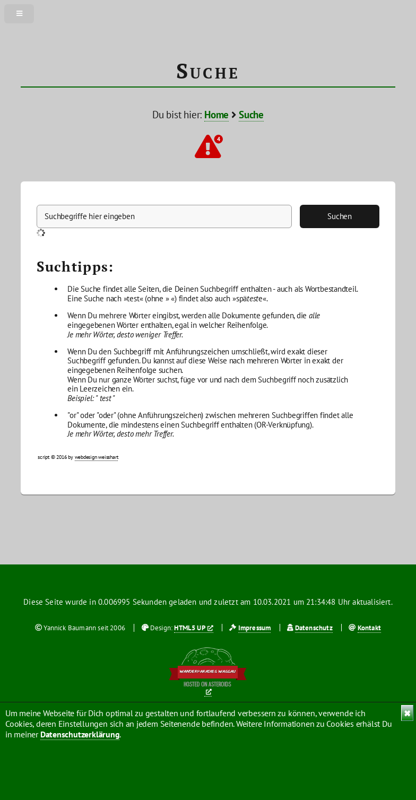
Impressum (254, 627)
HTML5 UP (189, 627)
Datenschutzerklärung (80, 734)
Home (216, 114)
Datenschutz (314, 627)
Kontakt (369, 627)
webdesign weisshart (96, 457)
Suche (251, 114)
